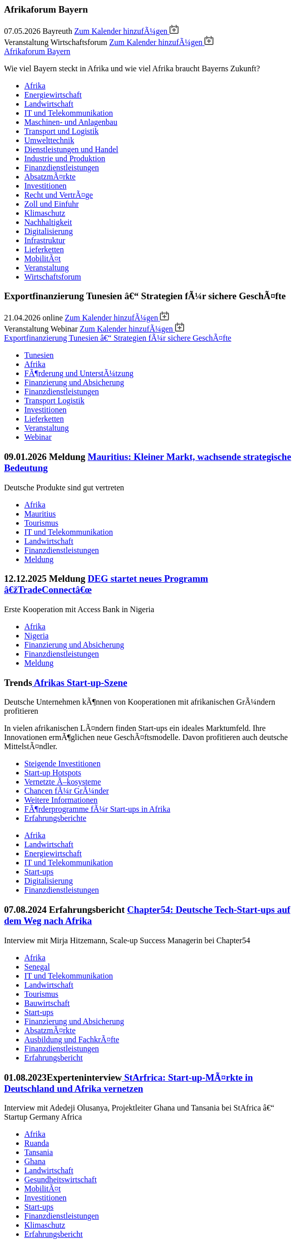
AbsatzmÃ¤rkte (49, 176)
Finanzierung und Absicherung (74, 382)
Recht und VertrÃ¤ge (58, 195)
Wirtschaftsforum (52, 276)
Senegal (37, 966)
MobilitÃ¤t (42, 258)
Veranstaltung (46, 267)
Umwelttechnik (49, 140)
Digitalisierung (48, 231)
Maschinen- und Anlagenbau (70, 122)
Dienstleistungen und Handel (71, 149)
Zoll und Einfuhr (51, 204)
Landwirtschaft (48, 104)
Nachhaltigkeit (48, 222)
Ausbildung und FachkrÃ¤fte (71, 1039)
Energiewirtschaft (52, 94)
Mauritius (40, 514)
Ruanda (36, 1143)
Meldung (39, 559)
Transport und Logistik (61, 131)
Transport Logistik (54, 400)
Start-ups (39, 871)
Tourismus (41, 523)
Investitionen (45, 185)
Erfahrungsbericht (53, 1057)
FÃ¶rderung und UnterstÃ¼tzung (79, 373)
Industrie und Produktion (64, 158)
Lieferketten (44, 249)
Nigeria (36, 635)
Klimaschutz (44, 213)
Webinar (38, 437)
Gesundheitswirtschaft (60, 1179)
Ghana (35, 1161)
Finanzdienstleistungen (61, 167)
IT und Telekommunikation (68, 113)
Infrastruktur (44, 240)
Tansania (38, 1152)
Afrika (35, 85)
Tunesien (39, 355)
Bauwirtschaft (47, 1003)
